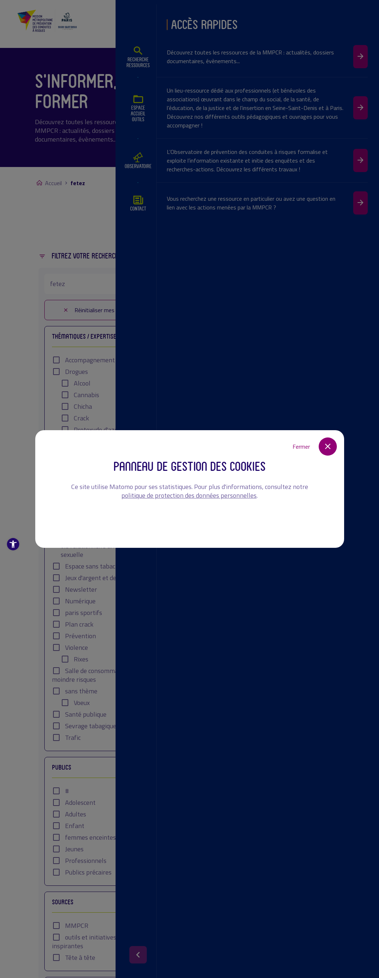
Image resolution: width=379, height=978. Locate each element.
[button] (13, 544)
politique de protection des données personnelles (189, 495)
